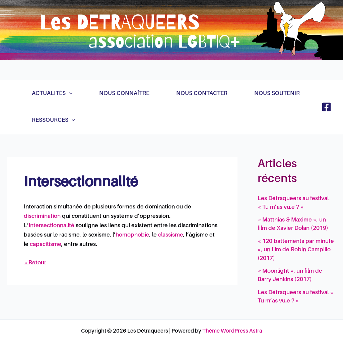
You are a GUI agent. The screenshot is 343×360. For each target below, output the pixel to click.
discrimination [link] (42, 216)
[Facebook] (326, 107)
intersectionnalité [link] (51, 226)
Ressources (53, 120)
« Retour (35, 263)
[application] (69, 93)
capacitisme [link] (45, 244)
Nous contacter (201, 93)
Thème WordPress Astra (232, 331)
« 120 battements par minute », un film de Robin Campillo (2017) (296, 250)
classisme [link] (170, 235)
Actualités (52, 93)
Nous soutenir (277, 93)
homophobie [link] (132, 235)
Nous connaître (124, 93)
